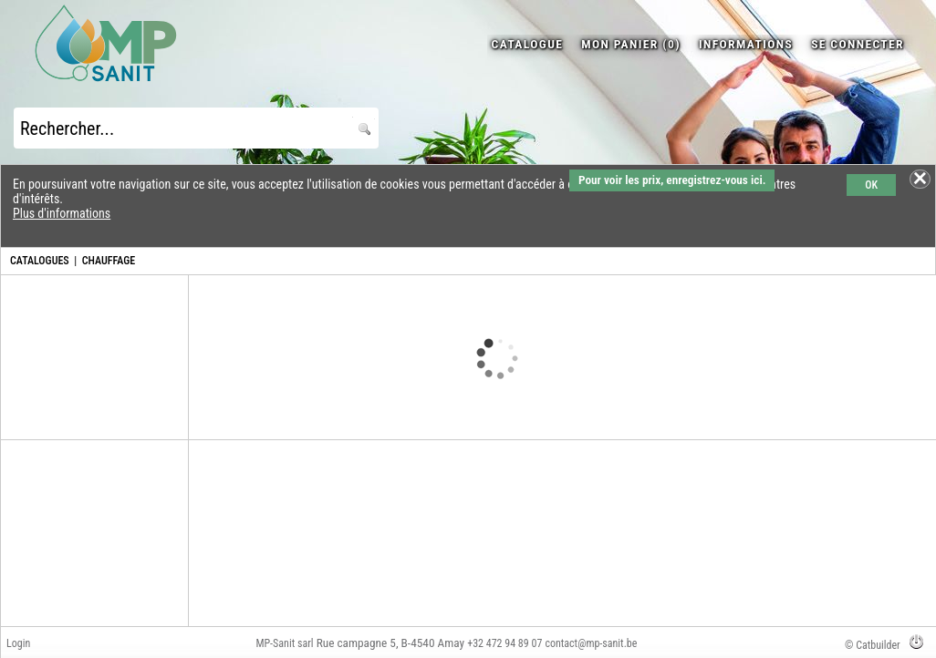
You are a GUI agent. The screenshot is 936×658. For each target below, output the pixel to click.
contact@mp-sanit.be (591, 643)
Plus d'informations (61, 213)
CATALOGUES (39, 260)
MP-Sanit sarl (284, 643)
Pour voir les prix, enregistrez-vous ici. (671, 180)
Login (18, 643)
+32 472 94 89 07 (504, 643)
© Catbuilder (872, 645)
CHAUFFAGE (108, 260)
